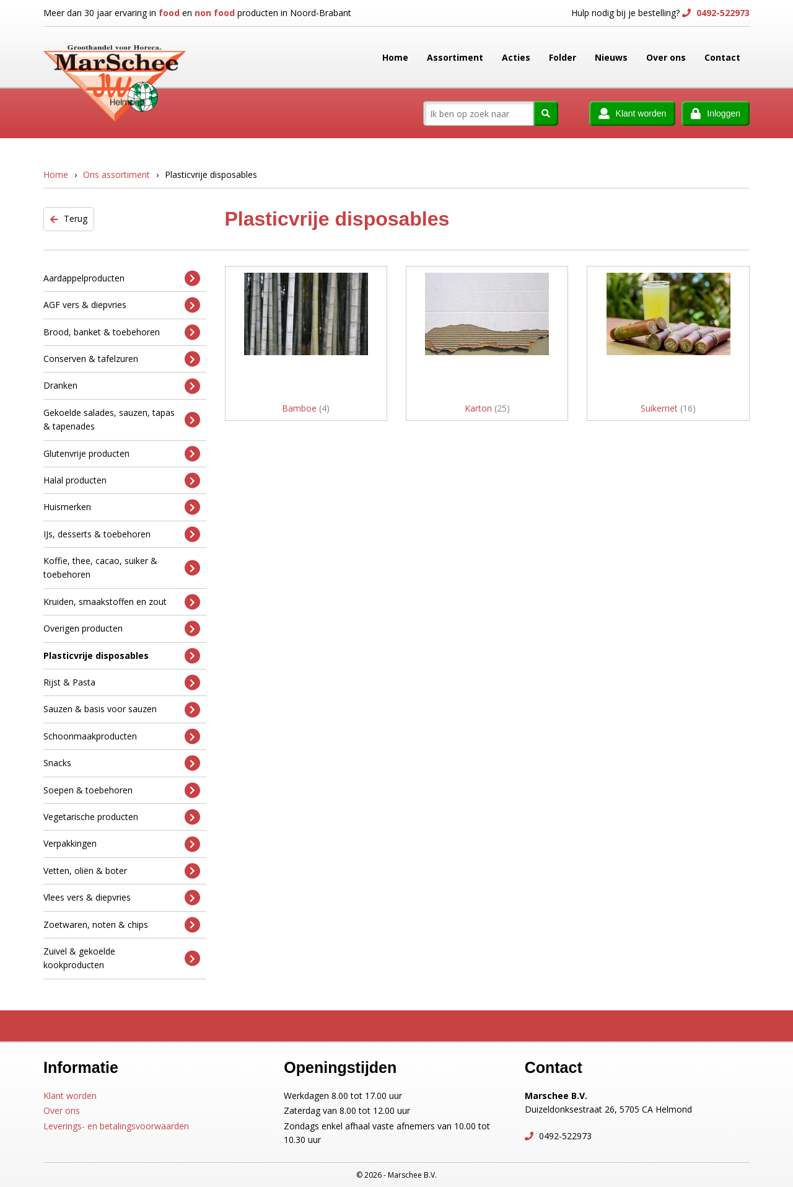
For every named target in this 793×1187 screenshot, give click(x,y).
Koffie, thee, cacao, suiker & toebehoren (121, 567)
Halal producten (121, 480)
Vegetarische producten (121, 817)
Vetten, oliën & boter (121, 870)
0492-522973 (722, 13)
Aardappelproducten (121, 278)
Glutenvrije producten (121, 453)
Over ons (666, 57)
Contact (722, 57)
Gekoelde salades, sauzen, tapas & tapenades (121, 419)
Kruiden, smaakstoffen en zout (121, 602)
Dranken (121, 386)
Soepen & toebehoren (121, 790)
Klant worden (70, 1095)
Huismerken (121, 507)
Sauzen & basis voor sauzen (121, 709)
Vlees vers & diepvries (121, 898)
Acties (516, 57)
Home (395, 57)
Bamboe (306, 408)
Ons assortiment (116, 174)
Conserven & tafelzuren (121, 359)
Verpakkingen (121, 844)
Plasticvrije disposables (121, 655)
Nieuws (611, 57)
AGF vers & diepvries (121, 305)
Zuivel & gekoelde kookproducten (121, 958)
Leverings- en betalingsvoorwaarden (116, 1126)
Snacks (121, 763)
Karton (487, 408)
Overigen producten (121, 629)
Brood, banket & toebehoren (121, 332)
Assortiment (455, 57)
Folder (562, 57)
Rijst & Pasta (121, 683)
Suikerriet (668, 408)
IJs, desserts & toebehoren (121, 534)
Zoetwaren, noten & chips (121, 924)
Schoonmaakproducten (121, 736)
